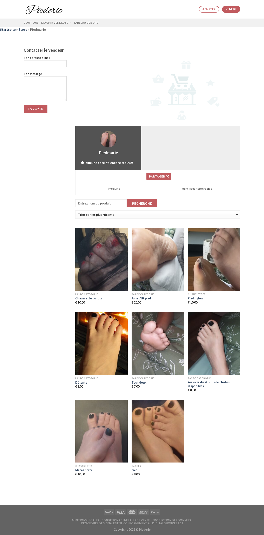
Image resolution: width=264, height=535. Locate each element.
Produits (114, 188)
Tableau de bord (86, 22)
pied (135, 470)
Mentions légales (85, 520)
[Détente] (101, 343)
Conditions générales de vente (125, 520)
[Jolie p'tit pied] (158, 259)
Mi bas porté (84, 470)
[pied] (158, 431)
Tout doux (139, 382)
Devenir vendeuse (56, 23)
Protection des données (172, 520)
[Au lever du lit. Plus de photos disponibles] (214, 343)
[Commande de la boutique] (157, 214)
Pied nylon (195, 298)
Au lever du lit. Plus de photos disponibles (209, 384)
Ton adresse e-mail (45, 63)
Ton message (45, 88)
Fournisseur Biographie (196, 188)
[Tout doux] (158, 343)
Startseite (8, 29)
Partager (159, 176)
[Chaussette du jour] (101, 259)
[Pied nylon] (214, 259)
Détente (81, 382)
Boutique (31, 22)
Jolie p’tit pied (141, 298)
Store (23, 29)
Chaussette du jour (89, 298)
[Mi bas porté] (101, 431)
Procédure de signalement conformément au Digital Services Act (132, 523)
